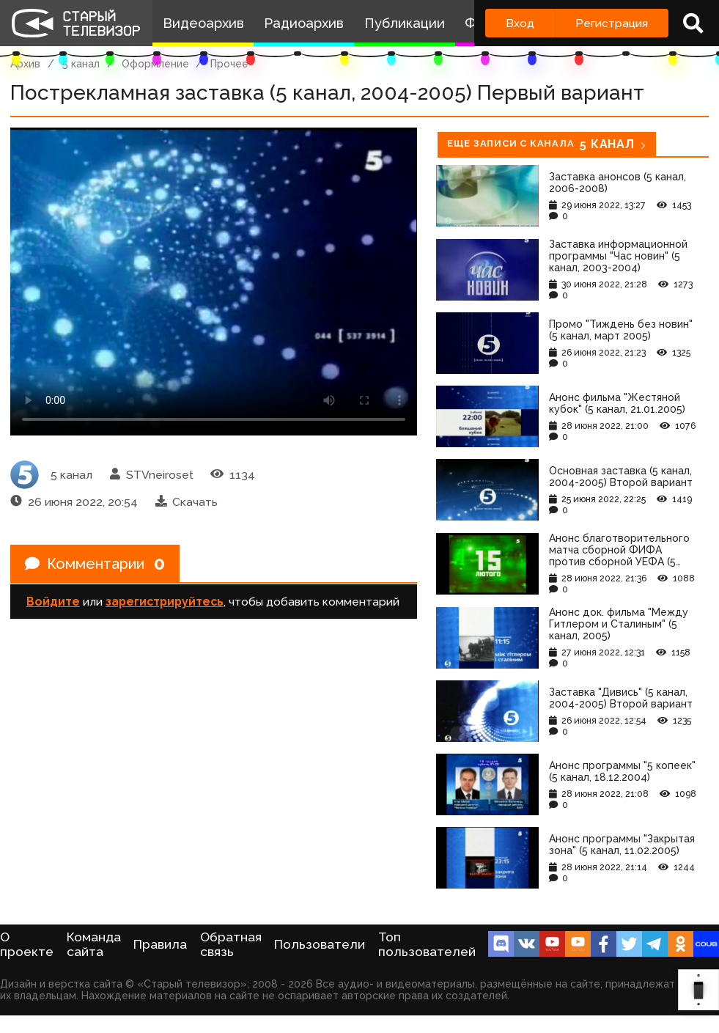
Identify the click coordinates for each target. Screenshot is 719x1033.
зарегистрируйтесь (165, 602)
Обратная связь (231, 944)
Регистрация (611, 23)
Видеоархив (203, 23)
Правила (160, 944)
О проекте (27, 944)
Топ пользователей (427, 944)
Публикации (404, 23)
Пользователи (319, 944)
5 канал (81, 64)
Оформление (155, 64)
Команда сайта (94, 944)
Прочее (229, 64)
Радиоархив (304, 23)
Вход (520, 23)
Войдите (53, 602)
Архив (25, 64)
